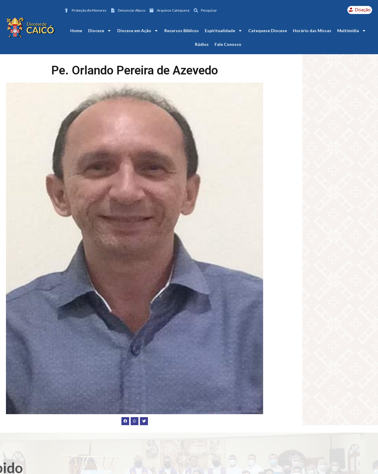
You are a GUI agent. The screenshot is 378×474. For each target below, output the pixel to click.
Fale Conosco (228, 44)
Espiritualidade (223, 31)
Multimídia (351, 31)
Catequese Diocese (267, 30)
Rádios (202, 44)
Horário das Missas (312, 30)
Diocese (99, 31)
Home (76, 30)
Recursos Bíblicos (181, 30)
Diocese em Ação (137, 31)
